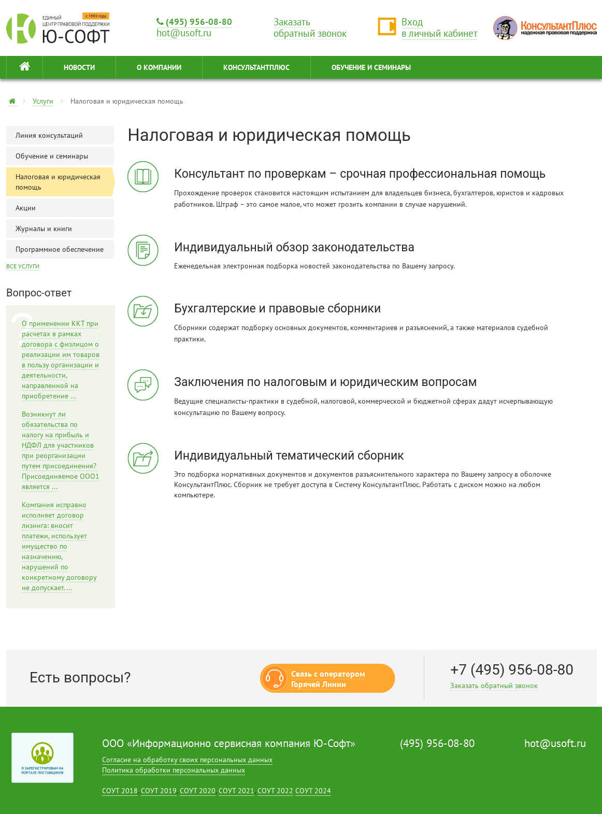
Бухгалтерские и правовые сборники (277, 309)
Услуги (43, 101)
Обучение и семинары (65, 156)
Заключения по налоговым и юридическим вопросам (325, 382)
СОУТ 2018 (120, 790)
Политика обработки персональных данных (173, 770)
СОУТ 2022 (275, 790)
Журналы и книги (65, 228)
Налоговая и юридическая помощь (65, 181)
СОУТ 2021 (236, 790)
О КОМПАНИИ (159, 67)
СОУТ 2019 (159, 790)
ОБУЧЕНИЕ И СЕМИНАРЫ (371, 67)
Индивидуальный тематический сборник (289, 456)
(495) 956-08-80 (194, 21)
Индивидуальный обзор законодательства (294, 247)
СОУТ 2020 (198, 790)
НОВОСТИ (79, 67)
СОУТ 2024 (313, 790)
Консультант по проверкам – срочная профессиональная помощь (360, 174)
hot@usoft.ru (555, 743)
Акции (65, 207)
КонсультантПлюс (256, 67)
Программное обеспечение (65, 249)
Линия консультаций (65, 135)
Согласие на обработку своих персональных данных (187, 759)
